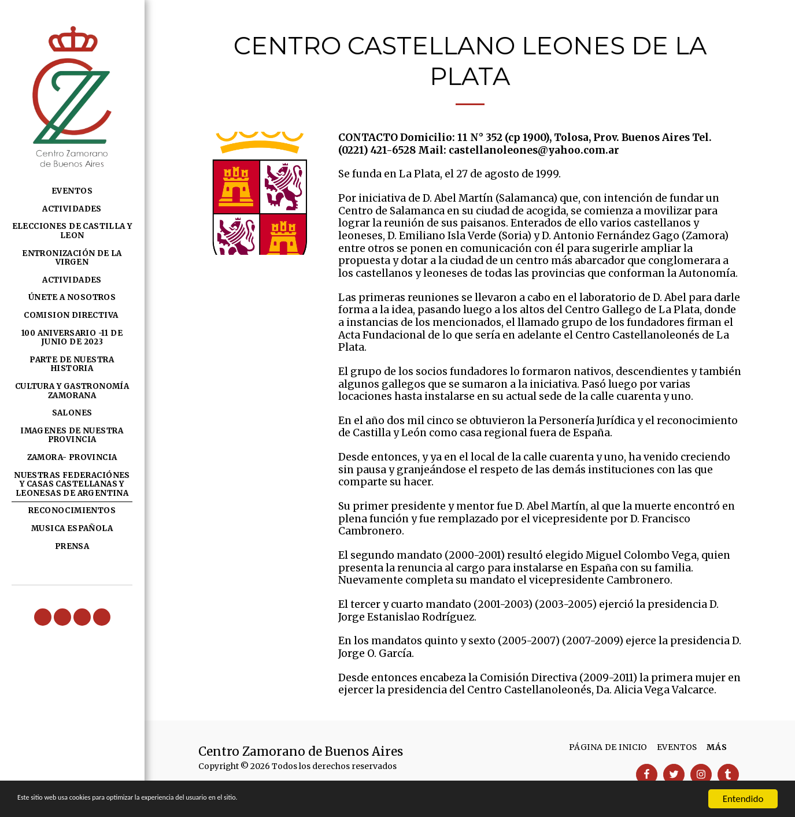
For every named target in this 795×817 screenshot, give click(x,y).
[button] (42, 617)
